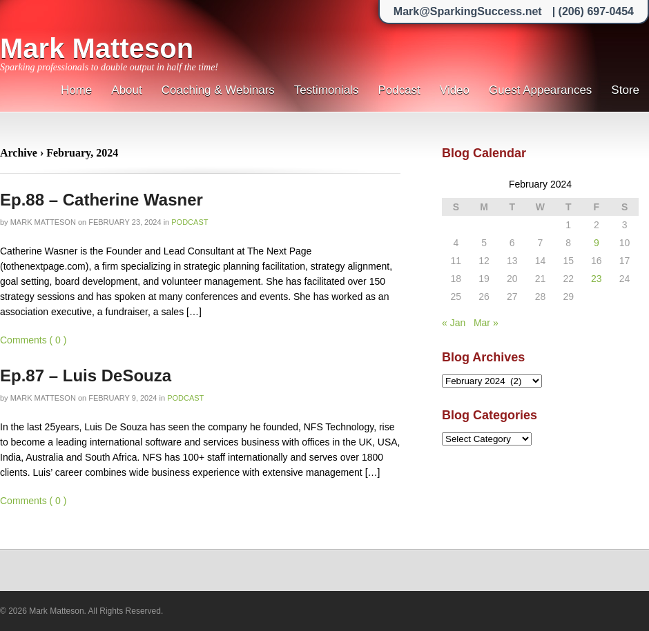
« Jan (453, 322)
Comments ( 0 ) (33, 339)
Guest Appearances (540, 90)
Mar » (486, 322)
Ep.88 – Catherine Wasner (101, 199)
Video (454, 90)
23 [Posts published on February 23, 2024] (596, 278)
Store (625, 90)
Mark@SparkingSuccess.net (468, 11)
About (126, 90)
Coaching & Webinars (218, 90)
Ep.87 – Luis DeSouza (85, 375)
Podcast (399, 90)
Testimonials (326, 90)
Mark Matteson (96, 48)
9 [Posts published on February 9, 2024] (596, 242)
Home (76, 90)
